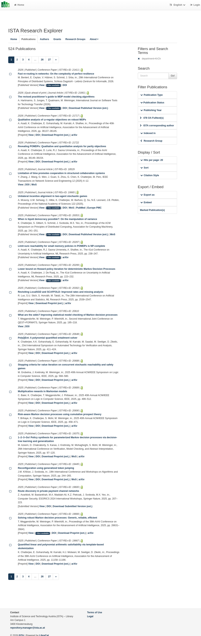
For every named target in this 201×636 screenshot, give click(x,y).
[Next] (56, 59)
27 (49, 59)
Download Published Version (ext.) (88, 108)
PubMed (80, 207)
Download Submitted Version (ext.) (72, 506)
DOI (65, 85)
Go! (173, 75)
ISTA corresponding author (157, 125)
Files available (54, 85)
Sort (144, 167)
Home (19, 5)
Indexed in (147, 133)
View (42, 85)
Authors (44, 39)
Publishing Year (151, 110)
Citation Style (149, 175)
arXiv (74, 135)
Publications (28, 39)
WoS (34, 184)
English (178, 5)
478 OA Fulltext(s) (152, 118)
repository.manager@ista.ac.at (27, 627)
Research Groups (75, 39)
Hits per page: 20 (151, 160)
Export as (147, 194)
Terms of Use (94, 612)
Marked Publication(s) (152, 210)
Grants (57, 39)
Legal (90, 616)
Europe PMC (94, 207)
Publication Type (151, 95)
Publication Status (152, 102)
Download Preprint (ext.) (55, 135)
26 (42, 59)
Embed (146, 202)
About (94, 39)
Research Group (151, 140)
